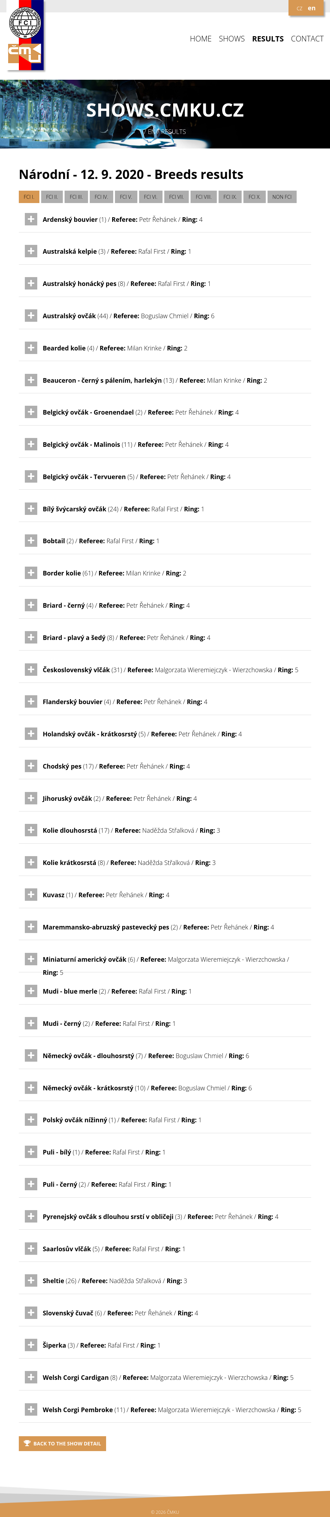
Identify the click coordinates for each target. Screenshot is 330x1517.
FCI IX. (230, 196)
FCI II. (52, 196)
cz (299, 8)
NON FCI (282, 196)
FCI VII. (176, 196)
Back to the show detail (62, 1443)
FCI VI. (151, 196)
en (312, 8)
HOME (200, 39)
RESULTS (268, 39)
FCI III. (76, 196)
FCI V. (126, 196)
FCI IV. (101, 196)
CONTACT (307, 39)
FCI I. (29, 196)
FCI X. (255, 196)
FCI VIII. (204, 196)
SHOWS (232, 39)
